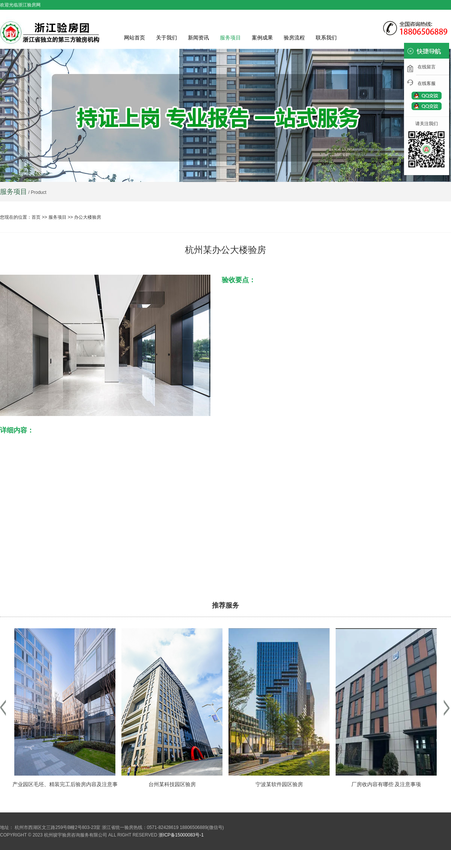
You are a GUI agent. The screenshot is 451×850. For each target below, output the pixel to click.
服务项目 (230, 38)
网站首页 (134, 38)
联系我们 (326, 38)
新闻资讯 (198, 38)
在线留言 (427, 67)
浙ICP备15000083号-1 (181, 835)
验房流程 (294, 38)
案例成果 (262, 38)
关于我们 (166, 38)
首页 (36, 217)
